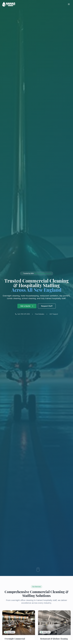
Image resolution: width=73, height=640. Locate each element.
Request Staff (46, 306)
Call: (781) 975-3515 (22, 314)
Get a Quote (26, 306)
